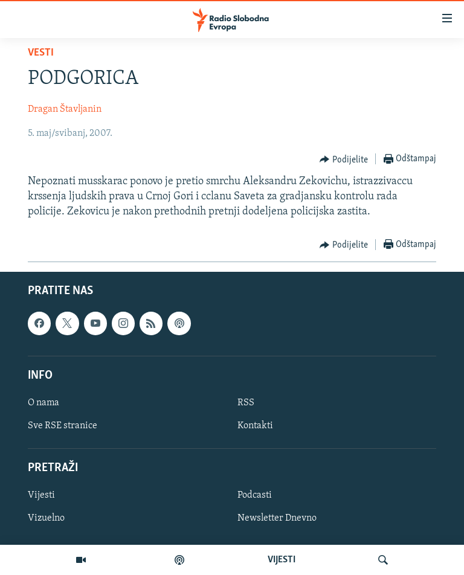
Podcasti (254, 496)
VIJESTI (281, 560)
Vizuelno (46, 519)
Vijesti (41, 496)
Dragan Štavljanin (65, 109)
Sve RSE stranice (62, 426)
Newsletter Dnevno (277, 519)
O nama (43, 403)
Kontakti (255, 426)
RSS (245, 403)
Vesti (41, 53)
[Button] (344, 159)
